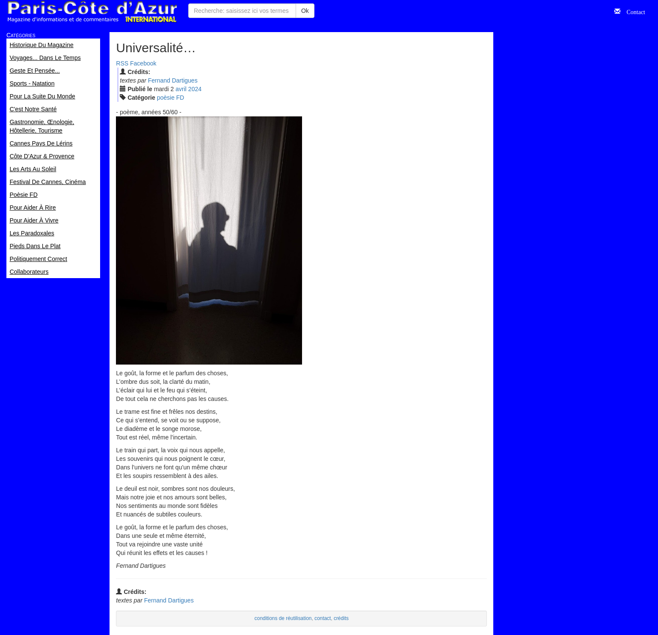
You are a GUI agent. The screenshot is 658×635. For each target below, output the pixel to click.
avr (181, 89)
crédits (341, 618)
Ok (305, 10)
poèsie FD (170, 97)
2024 (195, 89)
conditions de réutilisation (283, 618)
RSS (122, 63)
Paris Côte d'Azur (92, 12)
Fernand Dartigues (173, 80)
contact (322, 618)
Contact (632, 11)
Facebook (143, 63)
